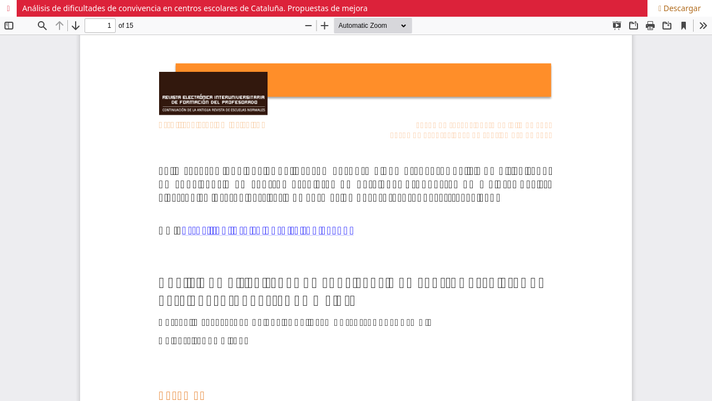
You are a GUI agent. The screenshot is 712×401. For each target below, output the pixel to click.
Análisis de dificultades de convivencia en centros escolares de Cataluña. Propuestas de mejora (195, 8)
